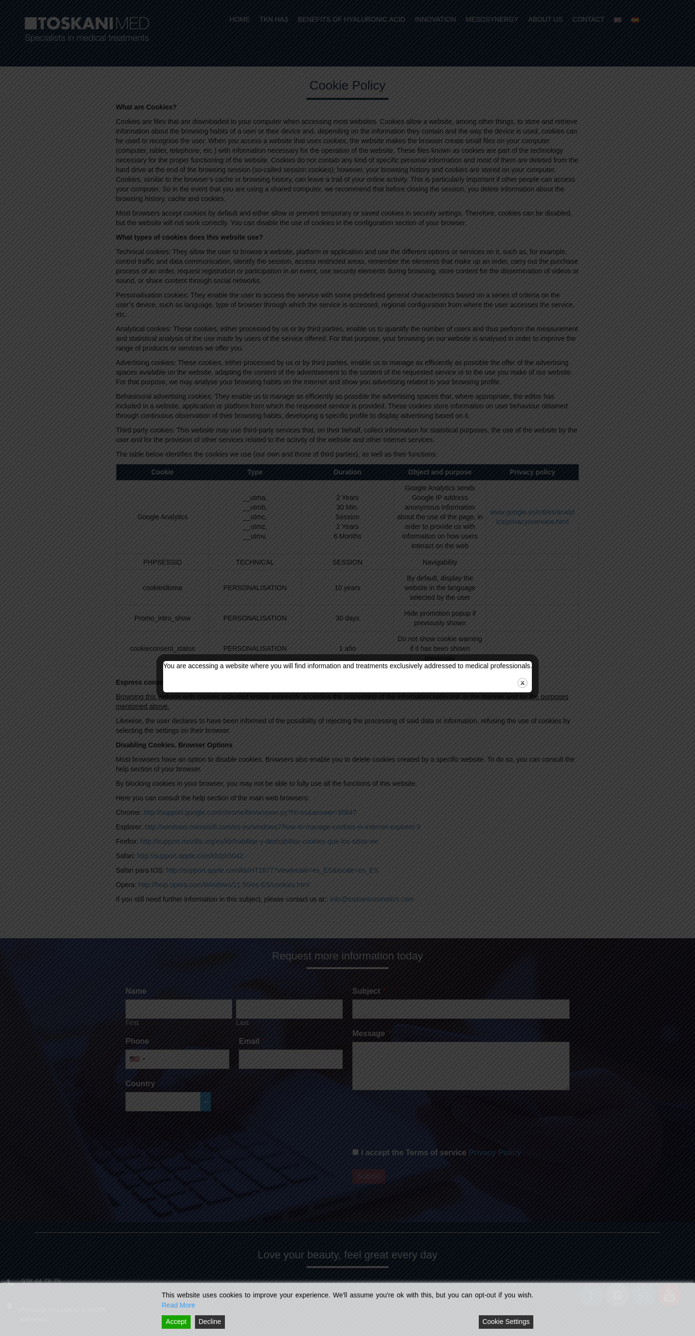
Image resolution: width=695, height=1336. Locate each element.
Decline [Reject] (209, 1321)
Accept (176, 1321)
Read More (178, 1305)
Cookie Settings (505, 1321)
